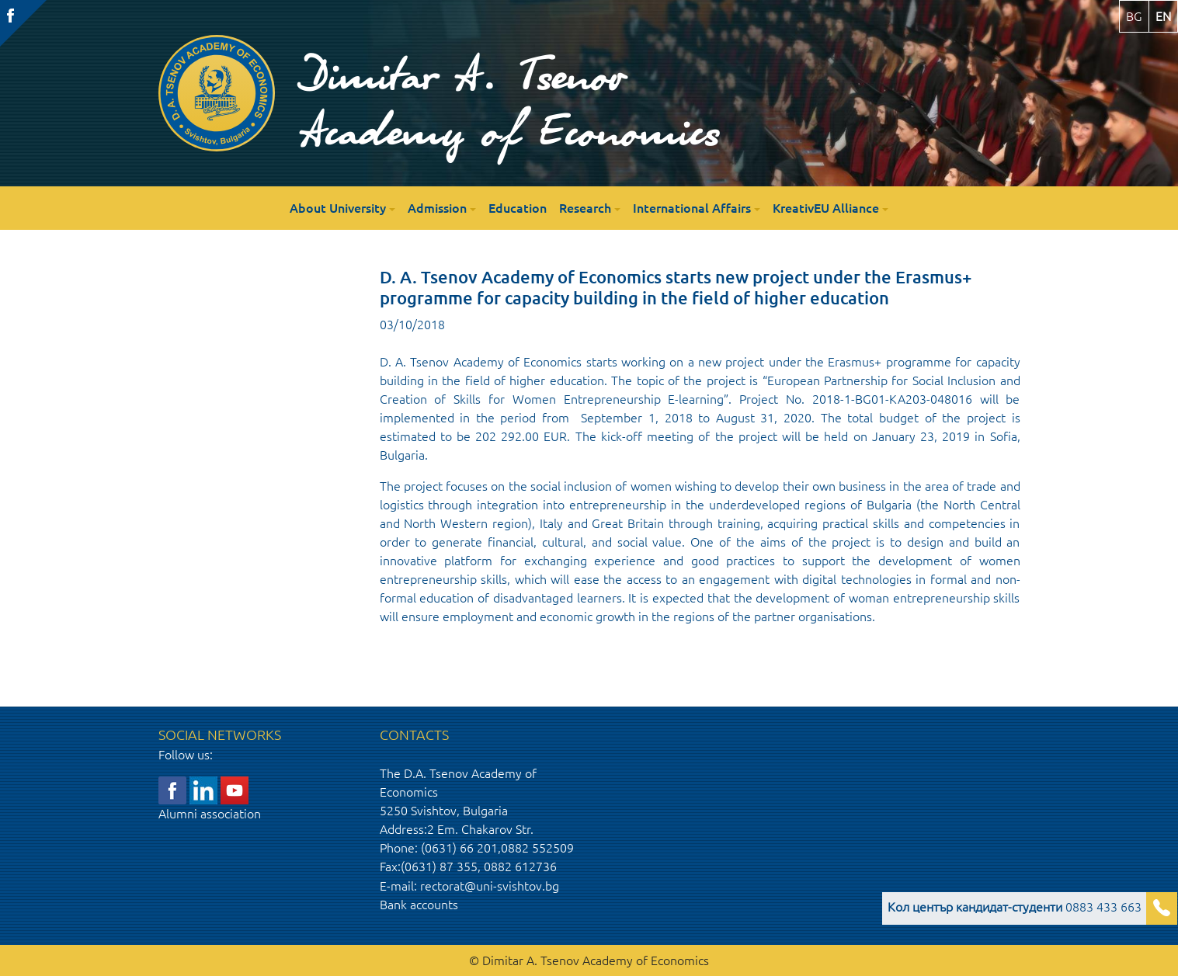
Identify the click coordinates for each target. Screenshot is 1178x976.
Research (585, 208)
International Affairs (692, 208)
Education (517, 208)
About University (338, 208)
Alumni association (209, 814)
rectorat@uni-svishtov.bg (489, 886)
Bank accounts (419, 905)
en (1163, 16)
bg (1134, 16)
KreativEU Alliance (826, 208)
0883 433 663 (1015, 907)
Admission (437, 208)
